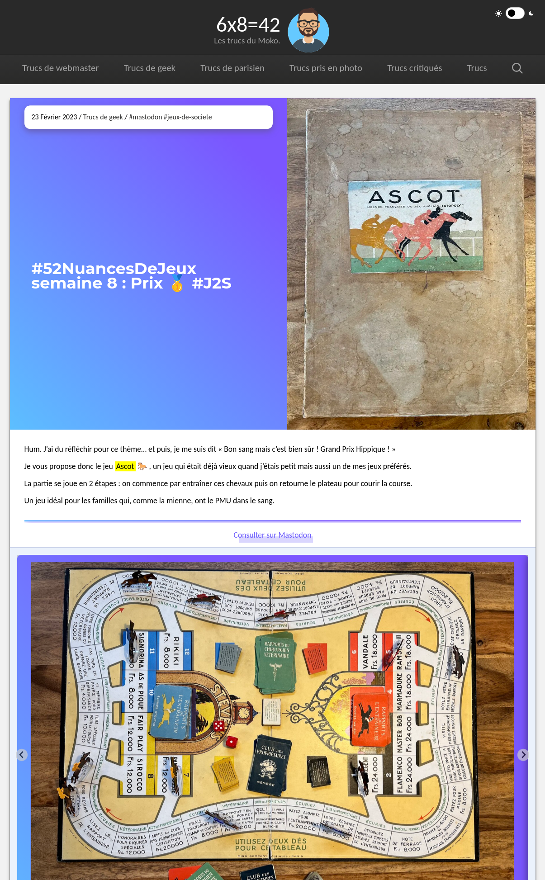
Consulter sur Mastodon (273, 535)
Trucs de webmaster (60, 68)
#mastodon (145, 117)
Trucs (477, 68)
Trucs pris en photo (325, 68)
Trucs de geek (149, 68)
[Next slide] (523, 755)
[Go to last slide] (22, 755)
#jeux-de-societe (188, 117)
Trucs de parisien (232, 68)
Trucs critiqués (414, 68)
